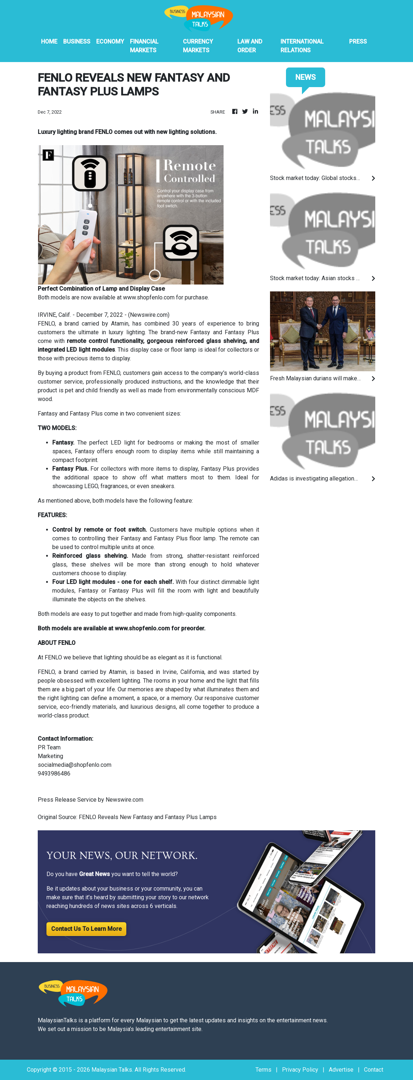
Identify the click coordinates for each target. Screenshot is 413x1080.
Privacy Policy (300, 1069)
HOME (49, 41)
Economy (110, 41)
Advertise (341, 1069)
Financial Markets (144, 46)
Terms (263, 1069)
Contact (373, 1069)
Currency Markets (198, 46)
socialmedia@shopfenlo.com (74, 764)
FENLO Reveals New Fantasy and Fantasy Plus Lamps (148, 817)
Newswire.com (149, 314)
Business (76, 41)
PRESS (358, 41)
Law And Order (249, 46)
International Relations (302, 46)
